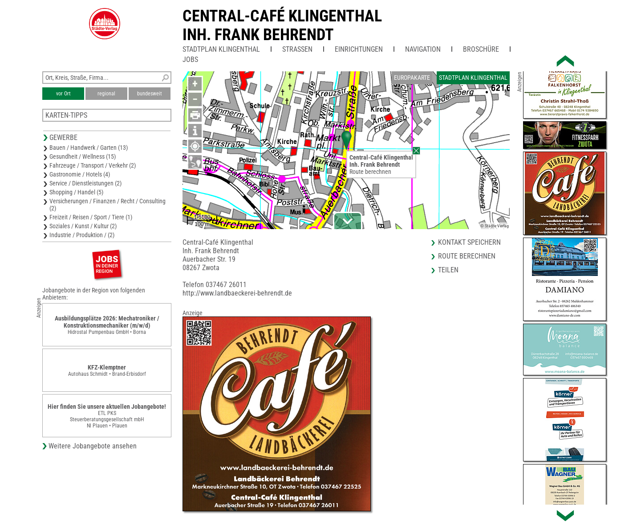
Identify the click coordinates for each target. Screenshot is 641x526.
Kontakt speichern (469, 242)
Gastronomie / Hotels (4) (79, 174)
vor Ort (63, 93)
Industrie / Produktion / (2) (81, 234)
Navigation (423, 49)
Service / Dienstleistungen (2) (85, 183)
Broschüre (481, 49)
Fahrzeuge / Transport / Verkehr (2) (92, 165)
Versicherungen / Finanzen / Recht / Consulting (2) (107, 204)
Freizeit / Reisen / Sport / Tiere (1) (90, 217)
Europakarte (412, 77)
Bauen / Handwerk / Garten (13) (88, 147)
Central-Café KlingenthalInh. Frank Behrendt (282, 25)
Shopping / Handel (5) (76, 192)
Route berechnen (370, 171)
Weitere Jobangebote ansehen (93, 446)
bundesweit (149, 93)
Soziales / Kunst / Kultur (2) (83, 226)
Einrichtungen (359, 49)
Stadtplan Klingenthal (221, 49)
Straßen (297, 49)
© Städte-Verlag (494, 225)
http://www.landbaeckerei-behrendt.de (237, 293)
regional (106, 93)
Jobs (190, 59)
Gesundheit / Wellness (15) (82, 156)
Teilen (448, 270)
